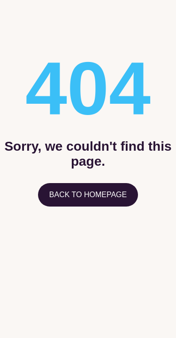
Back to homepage (88, 195)
